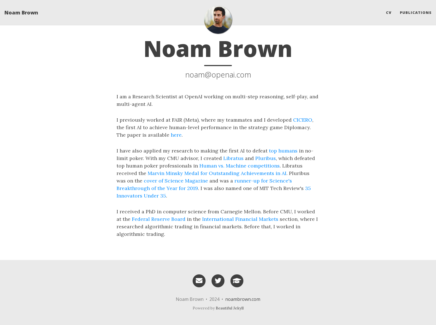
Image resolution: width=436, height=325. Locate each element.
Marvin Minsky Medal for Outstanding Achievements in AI (217, 173)
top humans (283, 151)
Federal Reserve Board (158, 219)
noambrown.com (242, 299)
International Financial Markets (240, 219)
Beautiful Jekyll (230, 308)
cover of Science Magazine (176, 181)
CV (389, 12)
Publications (416, 12)
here (176, 135)
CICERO (302, 120)
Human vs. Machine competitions (239, 165)
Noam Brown (21, 12)
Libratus (233, 158)
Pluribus (265, 158)
